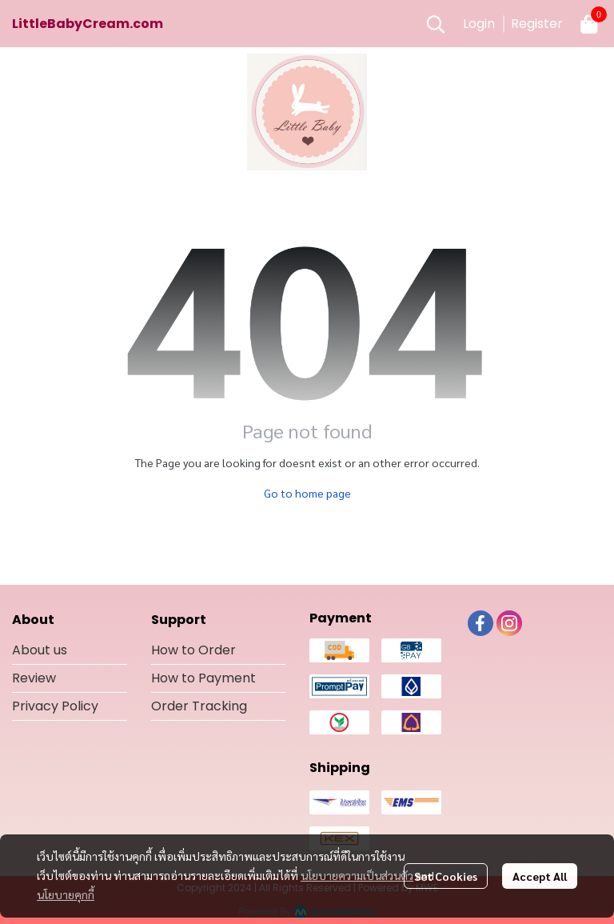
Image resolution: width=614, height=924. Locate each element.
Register (537, 23)
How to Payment (203, 678)
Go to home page (307, 493)
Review (34, 678)
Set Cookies (445, 876)
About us (39, 650)
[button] (435, 24)
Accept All (539, 876)
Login (479, 23)
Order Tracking (199, 706)
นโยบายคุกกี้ (65, 894)
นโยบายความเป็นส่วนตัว (357, 875)
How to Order (193, 650)
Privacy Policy (55, 706)
